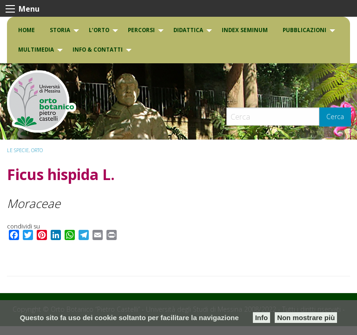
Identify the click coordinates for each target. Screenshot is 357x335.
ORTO (37, 150)
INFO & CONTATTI (98, 49)
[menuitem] (26, 30)
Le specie (18, 150)
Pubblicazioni (304, 30)
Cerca (335, 116)
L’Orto (99, 30)
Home (26, 30)
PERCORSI (141, 30)
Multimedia (36, 49)
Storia (60, 30)
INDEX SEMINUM (245, 30)
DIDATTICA (188, 30)
